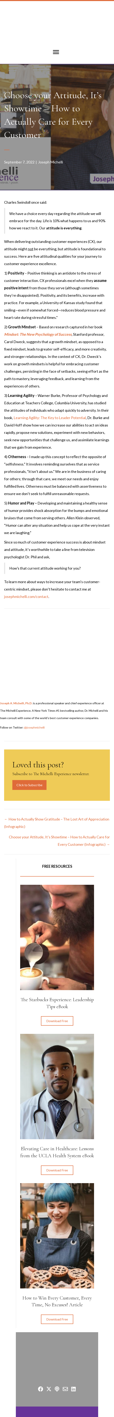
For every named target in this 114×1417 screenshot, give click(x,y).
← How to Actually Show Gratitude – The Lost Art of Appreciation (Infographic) (56, 823)
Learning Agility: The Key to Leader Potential (50, 417)
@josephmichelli (34, 727)
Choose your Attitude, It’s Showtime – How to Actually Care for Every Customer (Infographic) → (59, 841)
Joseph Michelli (50, 162)
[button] (57, 1021)
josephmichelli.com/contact (26, 596)
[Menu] (56, 52)
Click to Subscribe (29, 785)
